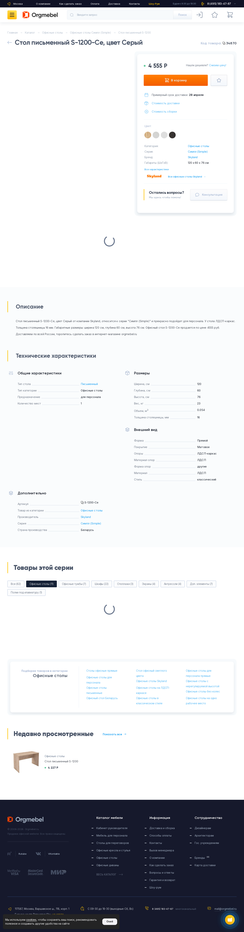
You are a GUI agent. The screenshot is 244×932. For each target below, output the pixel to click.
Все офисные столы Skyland (187, 176)
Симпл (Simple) (198, 151)
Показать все (114, 734)
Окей (109, 921)
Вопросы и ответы (161, 872)
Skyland (193, 157)
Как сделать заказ (70, 3)
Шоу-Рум (154, 3)
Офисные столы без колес (203, 691)
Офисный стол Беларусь (102, 698)
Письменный (89, 384)
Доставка (114, 3)
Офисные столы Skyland (151, 681)
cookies (31, 919)
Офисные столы (198, 146)
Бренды (202, 857)
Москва (18, 3)
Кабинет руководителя (111, 828)
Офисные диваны (107, 865)
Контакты (134, 3)
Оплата (95, 3)
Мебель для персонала (111, 835)
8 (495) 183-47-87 (162, 908)
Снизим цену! (217, 65)
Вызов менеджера (161, 850)
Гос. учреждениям (207, 842)
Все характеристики (156, 169)
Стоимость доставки (166, 103)
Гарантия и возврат (162, 880)
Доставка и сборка (162, 828)
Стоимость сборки (164, 111)
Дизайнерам (203, 828)
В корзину (176, 80)
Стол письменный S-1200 (61, 761)
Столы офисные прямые (101, 670)
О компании (43, 3)
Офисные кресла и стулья (113, 850)
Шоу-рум (155, 887)
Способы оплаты (160, 835)
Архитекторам (204, 835)
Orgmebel (25, 820)
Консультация (208, 194)
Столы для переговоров (112, 842)
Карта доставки (205, 865)
